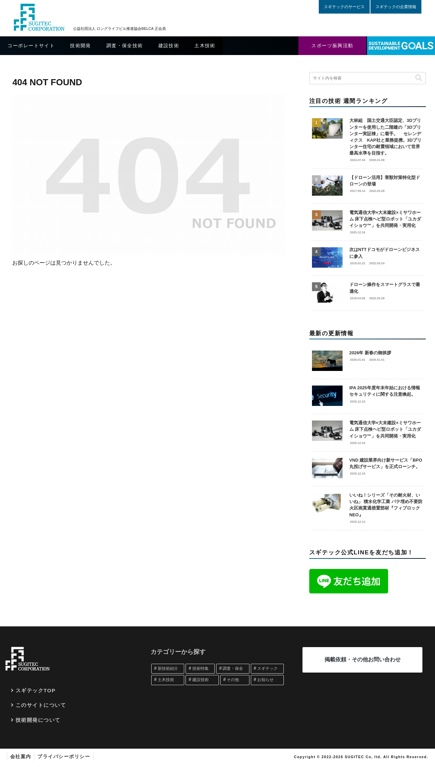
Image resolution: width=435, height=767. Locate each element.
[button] (419, 78)
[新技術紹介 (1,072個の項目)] (168, 669)
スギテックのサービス (344, 6)
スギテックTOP (36, 690)
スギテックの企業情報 (396, 6)
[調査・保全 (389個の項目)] (232, 669)
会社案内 (21, 756)
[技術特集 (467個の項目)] (200, 669)
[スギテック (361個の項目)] (267, 669)
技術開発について (38, 720)
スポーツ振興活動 (332, 45)
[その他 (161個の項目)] (234, 680)
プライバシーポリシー (65, 756)
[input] (367, 78)
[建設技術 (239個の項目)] (202, 680)
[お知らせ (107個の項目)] (267, 680)
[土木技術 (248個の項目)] (168, 680)
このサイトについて (41, 705)
